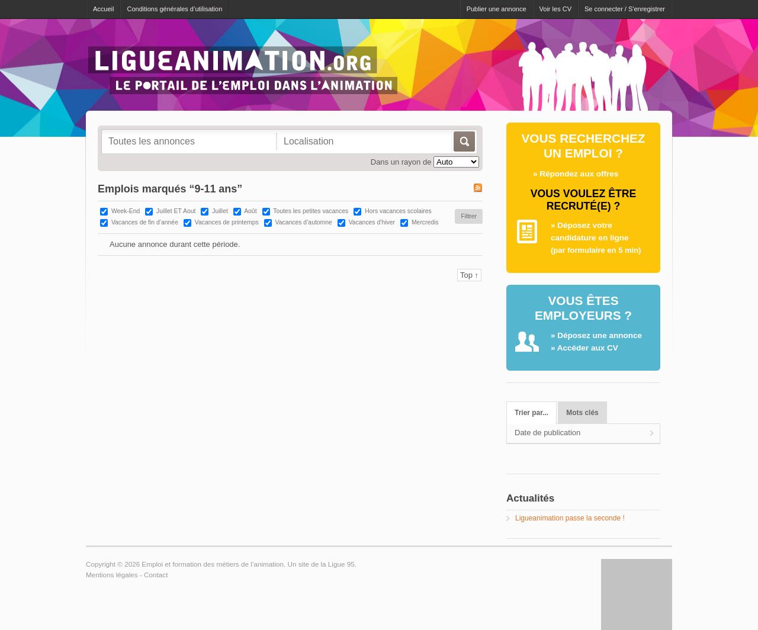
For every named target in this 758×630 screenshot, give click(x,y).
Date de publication (547, 432)
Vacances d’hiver (372, 222)
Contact (156, 574)
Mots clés (582, 413)
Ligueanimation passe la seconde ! (570, 518)
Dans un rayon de (401, 162)
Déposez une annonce (599, 335)
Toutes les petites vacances (310, 211)
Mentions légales (112, 574)
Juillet (220, 211)
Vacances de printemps (227, 222)
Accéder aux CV (587, 347)
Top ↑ (469, 275)
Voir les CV (555, 8)
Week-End (125, 211)
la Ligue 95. (338, 564)
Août (250, 211)
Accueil (103, 8)
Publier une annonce (496, 8)
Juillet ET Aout (175, 211)
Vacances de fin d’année (144, 222)
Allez (463, 141)
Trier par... (531, 413)
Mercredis (425, 222)
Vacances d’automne (303, 222)
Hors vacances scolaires (398, 211)
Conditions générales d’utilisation (174, 8)
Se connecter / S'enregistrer (624, 8)
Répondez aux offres (578, 173)
